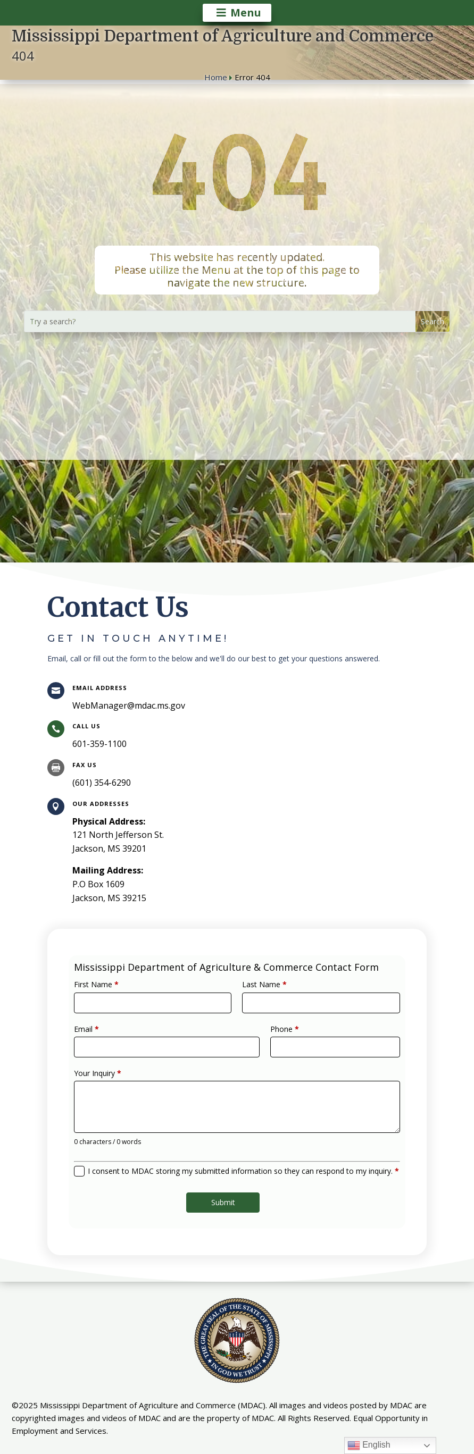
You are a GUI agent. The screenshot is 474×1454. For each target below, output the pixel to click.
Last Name (260, 1002)
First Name (120, 1002)
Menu (245, 12)
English (368, 1445)
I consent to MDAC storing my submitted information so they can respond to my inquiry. (242, 1157)
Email (112, 1039)
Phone (277, 1039)
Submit (225, 1183)
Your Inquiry (121, 1076)
